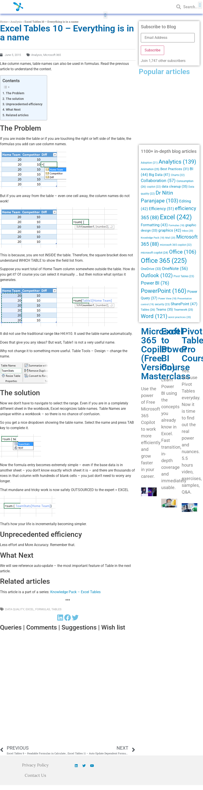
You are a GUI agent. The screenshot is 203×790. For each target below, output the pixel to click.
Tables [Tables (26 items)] (148, 309)
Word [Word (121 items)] (154, 316)
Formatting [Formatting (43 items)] (154, 225)
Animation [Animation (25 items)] (150, 169)
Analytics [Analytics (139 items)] (177, 161)
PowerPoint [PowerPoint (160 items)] (163, 290)
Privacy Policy (35, 765)
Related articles (17, 115)
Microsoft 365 (52, 55)
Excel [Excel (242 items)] (176, 217)
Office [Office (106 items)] (182, 252)
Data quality (14, 609)
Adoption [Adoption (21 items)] (149, 162)
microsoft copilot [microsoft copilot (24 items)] (154, 252)
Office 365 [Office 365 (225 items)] (164, 260)
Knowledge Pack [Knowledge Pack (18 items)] (152, 237)
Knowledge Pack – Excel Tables (75, 592)
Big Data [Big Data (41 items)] (159, 175)
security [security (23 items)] (162, 304)
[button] (105, 15)
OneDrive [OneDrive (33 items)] (151, 269)
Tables (56, 609)
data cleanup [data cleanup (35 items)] (175, 186)
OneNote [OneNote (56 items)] (175, 268)
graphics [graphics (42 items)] (169, 230)
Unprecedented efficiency (24, 104)
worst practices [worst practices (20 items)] (179, 317)
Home (4, 21)
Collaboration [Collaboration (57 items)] (158, 180)
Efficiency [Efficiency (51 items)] (161, 208)
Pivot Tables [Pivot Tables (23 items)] (184, 276)
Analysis (16, 21)
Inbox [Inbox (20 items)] (187, 230)
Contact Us (35, 775)
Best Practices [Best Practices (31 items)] (174, 169)
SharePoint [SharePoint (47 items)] (184, 304)
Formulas (42, 609)
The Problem (15, 93)
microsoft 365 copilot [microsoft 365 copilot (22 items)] (176, 244)
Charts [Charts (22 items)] (178, 175)
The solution (15, 99)
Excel (30, 609)
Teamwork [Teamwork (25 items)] (183, 309)
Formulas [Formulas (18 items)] (176, 225)
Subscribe (152, 50)
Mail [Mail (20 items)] (170, 237)
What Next (13, 110)
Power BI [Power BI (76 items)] (155, 283)
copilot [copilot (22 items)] (154, 186)
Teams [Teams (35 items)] (164, 309)
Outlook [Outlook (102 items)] (157, 275)
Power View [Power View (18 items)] (167, 298)
